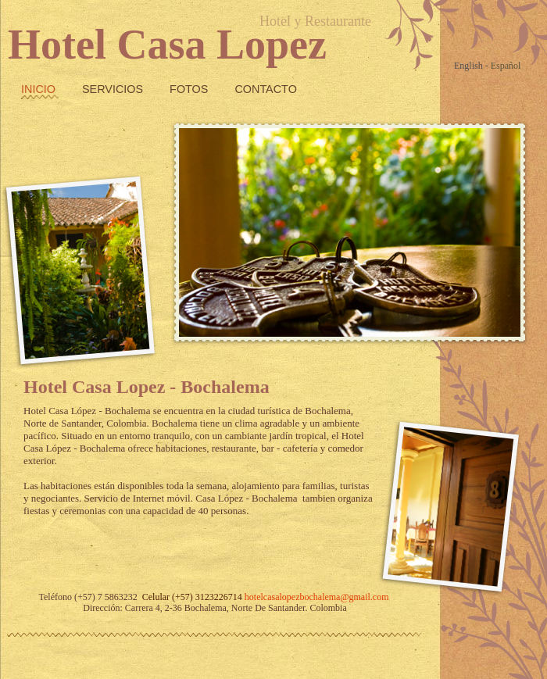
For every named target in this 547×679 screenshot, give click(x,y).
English (468, 65)
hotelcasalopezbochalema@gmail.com (317, 596)
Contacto (265, 89)
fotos (190, 89)
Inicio (40, 89)
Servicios (114, 89)
